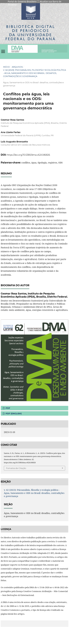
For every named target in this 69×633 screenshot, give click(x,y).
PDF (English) (13, 413)
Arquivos (17, 67)
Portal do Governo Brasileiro (22, 1)
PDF (7, 408)
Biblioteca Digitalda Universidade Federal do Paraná (30, 32)
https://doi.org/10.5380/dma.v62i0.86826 (28, 154)
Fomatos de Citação (16, 468)
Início (6, 67)
